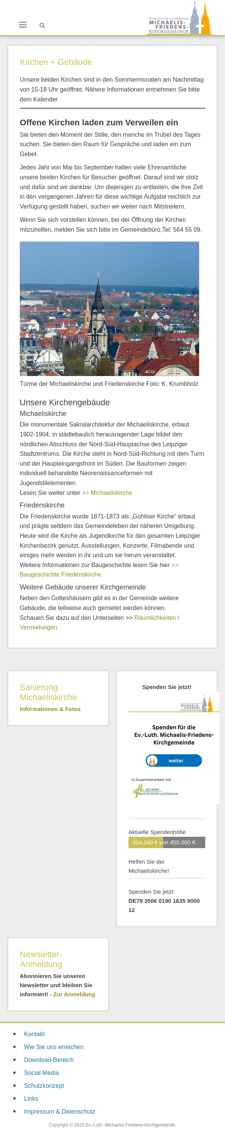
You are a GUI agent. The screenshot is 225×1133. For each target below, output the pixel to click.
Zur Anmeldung (74, 994)
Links (31, 1098)
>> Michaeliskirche (107, 493)
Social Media (41, 1073)
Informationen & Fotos (50, 709)
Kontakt (34, 1034)
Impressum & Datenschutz (59, 1111)
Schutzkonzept (44, 1085)
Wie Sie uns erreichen (54, 1047)
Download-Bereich (49, 1060)
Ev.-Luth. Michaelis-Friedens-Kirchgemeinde (130, 1125)
